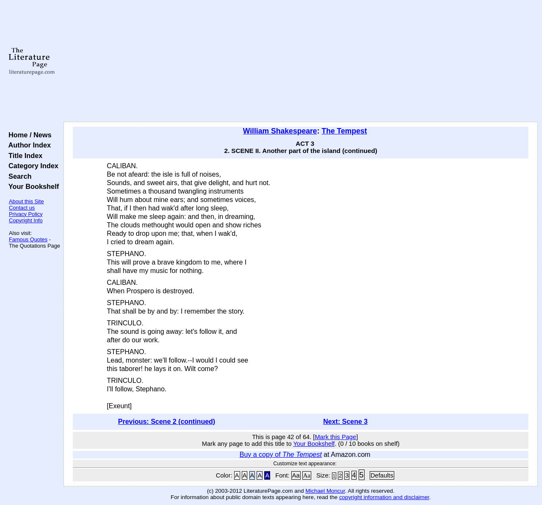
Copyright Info (26, 220)
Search (18, 176)
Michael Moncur (325, 491)
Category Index (31, 165)
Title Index (23, 155)
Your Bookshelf (32, 186)
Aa (296, 475)
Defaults (382, 475)
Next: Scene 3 (345, 421)
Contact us (22, 208)
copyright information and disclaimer (384, 497)
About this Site (26, 201)
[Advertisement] (301, 61)
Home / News (28, 135)
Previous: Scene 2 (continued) (166, 421)
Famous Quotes (28, 239)
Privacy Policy (26, 214)
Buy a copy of (281, 454)
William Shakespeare (280, 131)
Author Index (28, 145)
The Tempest (344, 131)
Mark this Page (335, 437)
